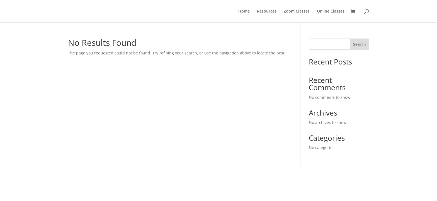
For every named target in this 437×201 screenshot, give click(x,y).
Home (244, 11)
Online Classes (330, 11)
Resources (266, 11)
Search (359, 44)
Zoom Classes (297, 11)
